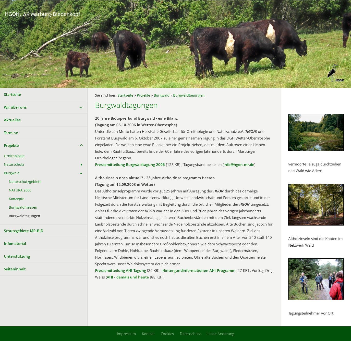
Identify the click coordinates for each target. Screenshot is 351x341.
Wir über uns (15, 107)
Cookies (167, 333)
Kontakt (148, 333)
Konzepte (16, 199)
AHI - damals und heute (128, 277)
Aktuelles (12, 119)
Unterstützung (17, 256)
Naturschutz (14, 164)
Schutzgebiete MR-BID (23, 230)
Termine (11, 132)
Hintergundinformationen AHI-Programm (198, 270)
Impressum (126, 333)
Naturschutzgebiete (25, 181)
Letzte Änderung (220, 333)
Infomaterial (15, 243)
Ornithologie (14, 156)
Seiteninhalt (15, 268)
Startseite (12, 94)
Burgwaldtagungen (24, 216)
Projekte (11, 145)
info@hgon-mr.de (239, 164)
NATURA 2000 (20, 190)
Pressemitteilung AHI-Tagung (120, 270)
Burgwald (12, 173)
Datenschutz (190, 333)
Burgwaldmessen (23, 207)
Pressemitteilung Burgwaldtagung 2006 (130, 164)
